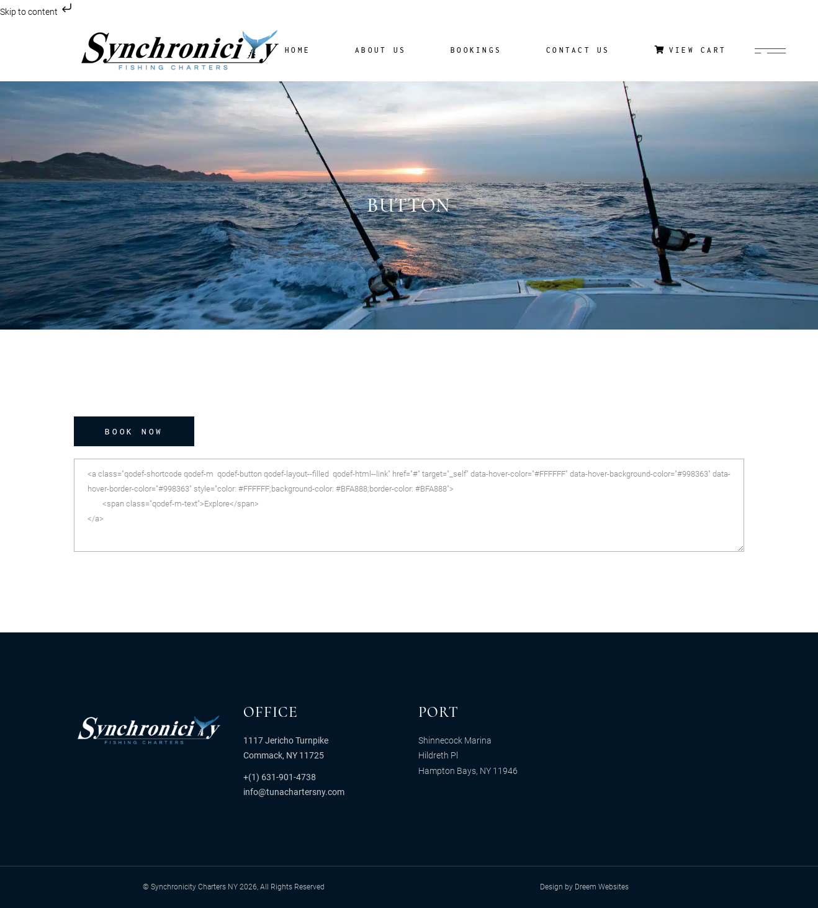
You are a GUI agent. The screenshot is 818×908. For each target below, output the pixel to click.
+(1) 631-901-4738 (279, 777)
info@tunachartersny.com (293, 792)
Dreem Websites (602, 887)
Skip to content (37, 12)
